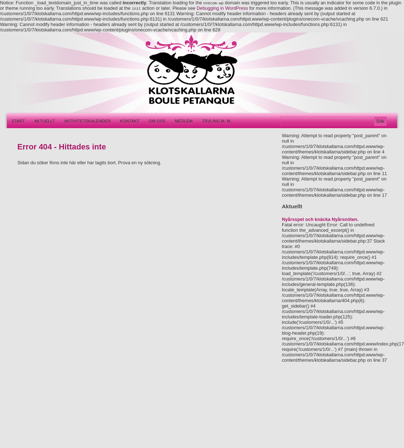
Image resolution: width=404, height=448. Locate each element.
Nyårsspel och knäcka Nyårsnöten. (320, 219)
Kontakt (129, 121)
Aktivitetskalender (87, 121)
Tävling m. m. (216, 121)
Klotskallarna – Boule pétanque (187, 72)
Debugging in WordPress (222, 8)
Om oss (157, 121)
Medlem (184, 121)
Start (18, 121)
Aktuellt (44, 121)
